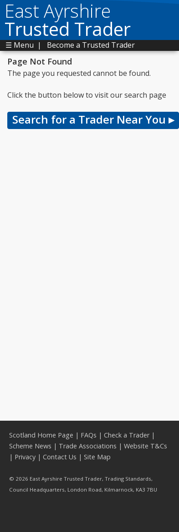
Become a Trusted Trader (91, 45)
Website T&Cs (145, 446)
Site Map (97, 456)
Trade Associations (88, 446)
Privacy (25, 456)
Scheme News (30, 446)
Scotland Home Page (41, 435)
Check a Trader (126, 435)
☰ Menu (19, 45)
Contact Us (60, 456)
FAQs (89, 435)
